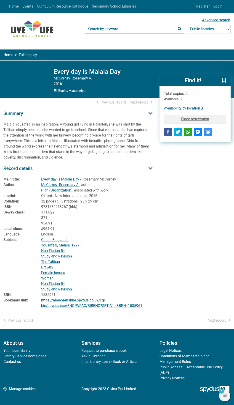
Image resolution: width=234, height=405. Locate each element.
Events (27, 6)
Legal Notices (171, 350)
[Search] (179, 29)
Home (14, 6)
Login (217, 6)
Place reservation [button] (203, 118)
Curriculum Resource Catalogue (62, 6)
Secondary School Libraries (114, 6)
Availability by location (183, 108)
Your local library (16, 350)
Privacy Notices (172, 378)
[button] (224, 81)
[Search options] (208, 29)
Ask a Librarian (93, 356)
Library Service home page (24, 356)
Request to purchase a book (104, 350)
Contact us (12, 361)
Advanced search (216, 20)
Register (203, 6)
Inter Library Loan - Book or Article (108, 361)
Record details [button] (18, 168)
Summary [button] (13, 113)
